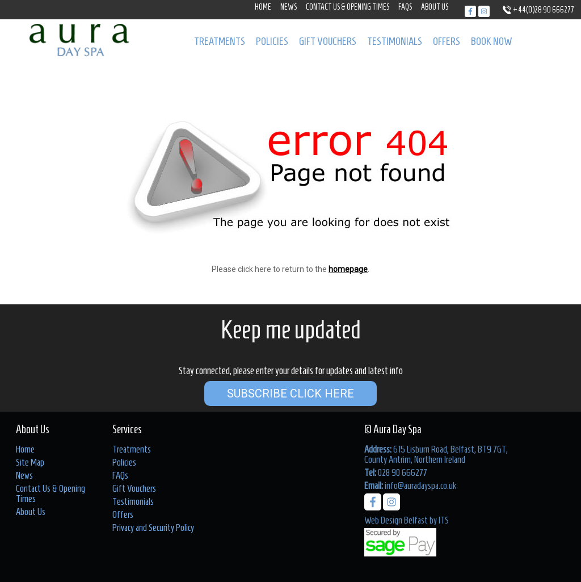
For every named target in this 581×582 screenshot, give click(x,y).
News (288, 7)
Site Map (30, 462)
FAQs (405, 7)
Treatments (219, 41)
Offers (446, 41)
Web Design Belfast (396, 520)
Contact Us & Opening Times (347, 7)
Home (263, 7)
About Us (434, 7)
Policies (272, 41)
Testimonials (394, 41)
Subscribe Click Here (290, 393)
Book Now (491, 41)
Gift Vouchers (327, 41)
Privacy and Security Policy (153, 527)
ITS (444, 520)
